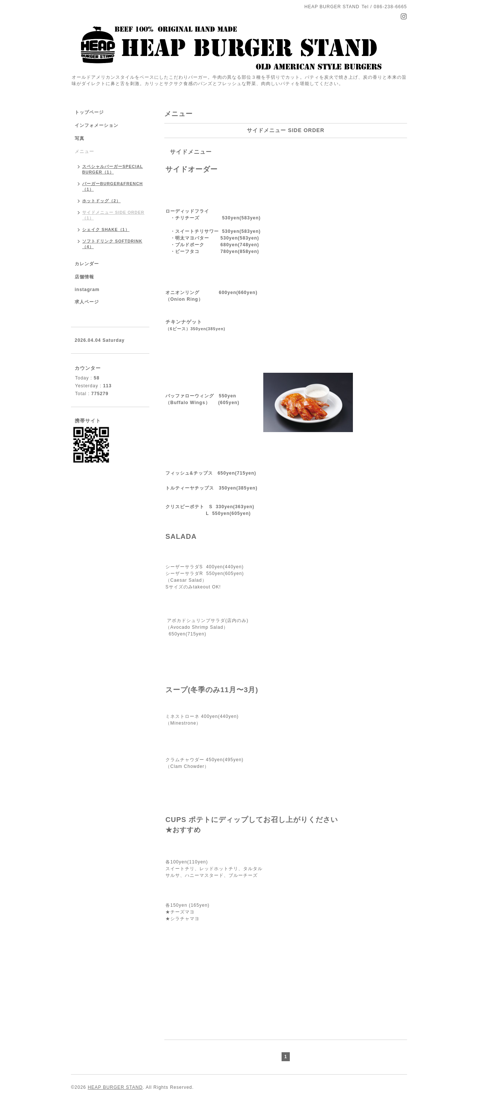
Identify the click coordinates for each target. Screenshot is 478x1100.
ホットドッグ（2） (101, 201)
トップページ (89, 112)
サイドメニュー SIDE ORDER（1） (113, 215)
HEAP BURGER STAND (115, 1087)
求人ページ (87, 301)
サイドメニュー (191, 152)
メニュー (84, 151)
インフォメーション (96, 125)
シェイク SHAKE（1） (106, 229)
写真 (79, 138)
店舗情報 (84, 276)
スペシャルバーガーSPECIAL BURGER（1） (112, 169)
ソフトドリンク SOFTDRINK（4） (112, 244)
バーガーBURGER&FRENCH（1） (112, 186)
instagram (87, 289)
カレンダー (87, 263)
